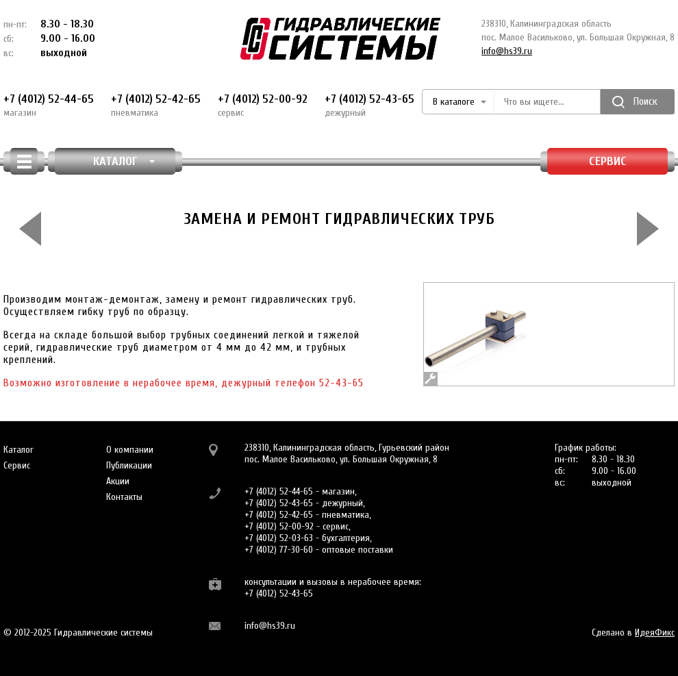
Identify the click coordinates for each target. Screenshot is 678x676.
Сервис (608, 161)
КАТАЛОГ (124, 161)
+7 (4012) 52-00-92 (262, 105)
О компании (129, 449)
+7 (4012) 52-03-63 (278, 538)
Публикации (129, 465)
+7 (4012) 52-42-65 (156, 105)
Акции (117, 481)
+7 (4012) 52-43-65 (369, 105)
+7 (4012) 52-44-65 (48, 105)
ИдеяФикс (655, 632)
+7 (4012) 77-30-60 (278, 549)
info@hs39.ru (506, 51)
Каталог (18, 449)
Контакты (124, 497)
